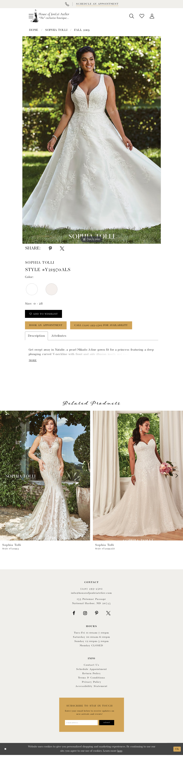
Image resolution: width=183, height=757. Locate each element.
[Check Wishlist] (142, 16)
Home (33, 30)
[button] (132, 16)
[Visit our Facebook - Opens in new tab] (74, 614)
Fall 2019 (82, 30)
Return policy (91, 675)
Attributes (58, 337)
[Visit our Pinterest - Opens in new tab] (96, 614)
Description (36, 337)
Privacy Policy (91, 683)
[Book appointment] (97, 4)
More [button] (33, 361)
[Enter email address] (81, 724)
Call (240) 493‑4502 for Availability (106, 326)
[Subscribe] (108, 724)
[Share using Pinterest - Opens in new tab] (50, 248)
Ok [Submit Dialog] (177, 750)
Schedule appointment (91, 671)
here (119, 752)
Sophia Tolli (56, 30)
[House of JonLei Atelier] (50, 16)
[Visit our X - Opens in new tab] (108, 614)
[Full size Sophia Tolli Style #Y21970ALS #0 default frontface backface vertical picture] (91, 140)
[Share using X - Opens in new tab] (62, 248)
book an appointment (47, 326)
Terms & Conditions (91, 679)
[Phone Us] (67, 4)
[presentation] (45, 477)
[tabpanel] (91, 140)
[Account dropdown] (152, 16)
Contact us (91, 666)
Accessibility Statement (91, 688)
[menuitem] (132, 16)
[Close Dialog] (5, 751)
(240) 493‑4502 (91, 590)
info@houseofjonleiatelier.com (91, 594)
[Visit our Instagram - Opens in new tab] (85, 614)
